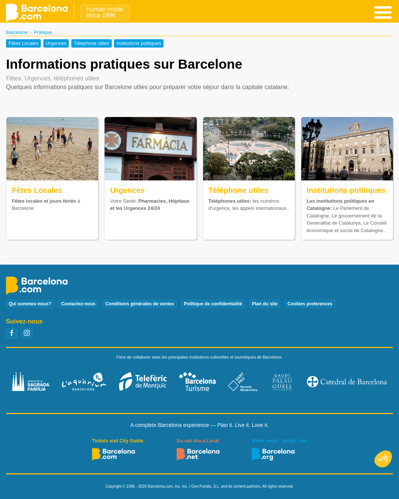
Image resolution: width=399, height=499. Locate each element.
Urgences (56, 43)
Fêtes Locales (23, 43)
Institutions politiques (138, 43)
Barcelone (17, 32)
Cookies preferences (309, 303)
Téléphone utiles (91, 43)
